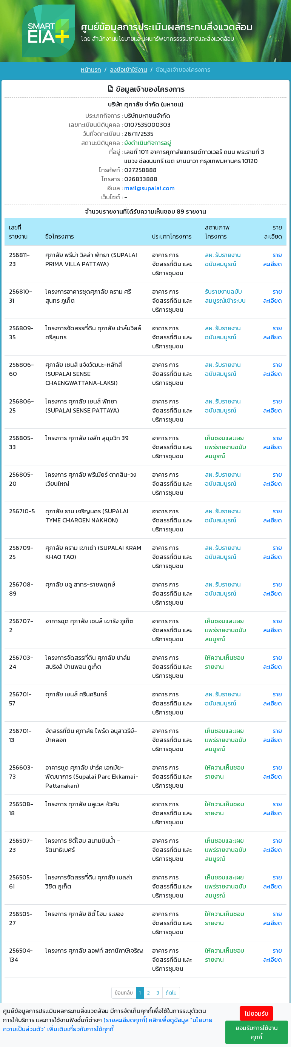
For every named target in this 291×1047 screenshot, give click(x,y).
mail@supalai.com (149, 187)
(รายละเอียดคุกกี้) (125, 1019)
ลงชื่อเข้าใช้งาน (128, 69)
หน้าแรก (91, 69)
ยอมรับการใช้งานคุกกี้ (257, 1032)
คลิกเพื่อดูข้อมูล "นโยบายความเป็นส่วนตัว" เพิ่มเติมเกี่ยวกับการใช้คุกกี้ (107, 1024)
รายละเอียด (272, 259)
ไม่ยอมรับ (256, 1013)
